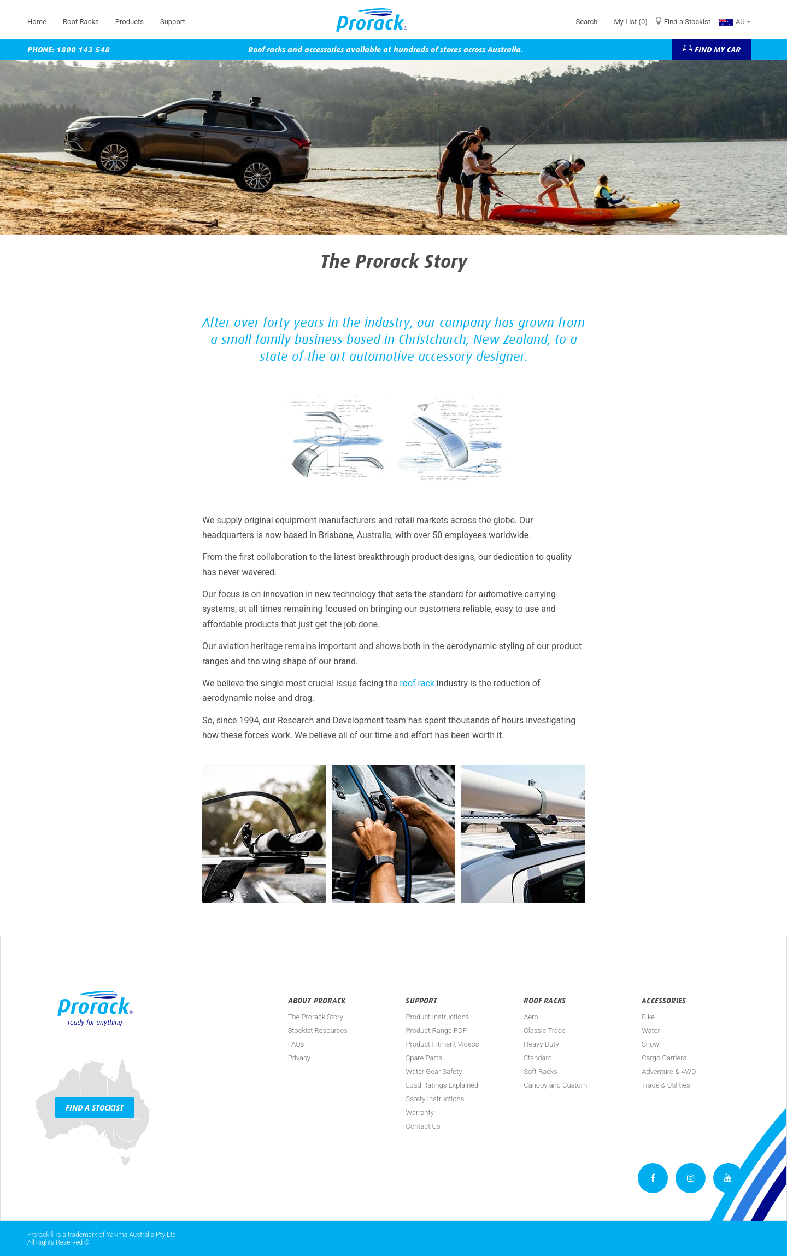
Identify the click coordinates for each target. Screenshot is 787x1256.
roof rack (417, 683)
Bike (648, 1017)
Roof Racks (81, 21)
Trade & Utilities (666, 1085)
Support (172, 21)
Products (129, 21)
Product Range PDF (436, 1030)
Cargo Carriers (664, 1058)
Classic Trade (544, 1030)
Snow (650, 1044)
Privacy (299, 1058)
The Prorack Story (315, 1017)
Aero (531, 1017)
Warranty (419, 1112)
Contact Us (423, 1126)
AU (735, 21)
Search (586, 21)
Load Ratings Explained (442, 1085)
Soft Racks (540, 1071)
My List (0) (630, 21)
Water (651, 1030)
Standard (538, 1058)
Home (36, 21)
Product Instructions (437, 1017)
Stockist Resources (318, 1030)
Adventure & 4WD (669, 1071)
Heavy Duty (541, 1044)
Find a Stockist (687, 21)
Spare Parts (424, 1058)
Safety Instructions (435, 1099)
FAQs (296, 1044)
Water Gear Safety (434, 1071)
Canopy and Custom (555, 1085)
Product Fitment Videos (442, 1044)
